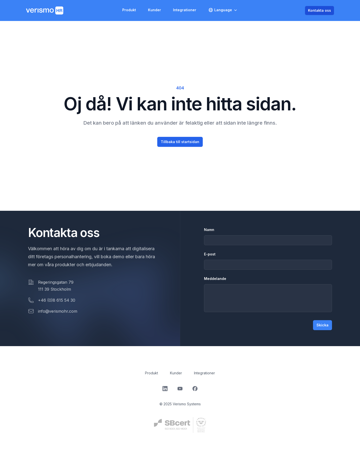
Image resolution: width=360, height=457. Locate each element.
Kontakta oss (319, 10)
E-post (210, 254)
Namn (209, 230)
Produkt (129, 10)
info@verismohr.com (57, 311)
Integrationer (184, 10)
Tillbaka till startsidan (180, 142)
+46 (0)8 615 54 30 (56, 300)
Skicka (322, 325)
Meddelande (215, 278)
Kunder (154, 10)
